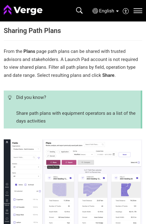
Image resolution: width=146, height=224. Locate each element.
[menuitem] (126, 10)
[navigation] (138, 11)
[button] (79, 10)
